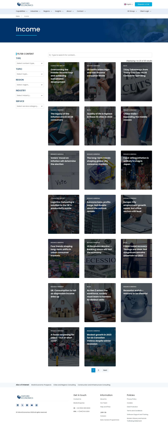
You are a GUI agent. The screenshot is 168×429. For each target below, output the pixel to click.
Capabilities (22, 11)
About (70, 11)
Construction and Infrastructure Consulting (94, 385)
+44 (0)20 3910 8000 (83, 408)
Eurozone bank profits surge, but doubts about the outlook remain (98, 207)
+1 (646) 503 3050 (83, 411)
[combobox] (28, 63)
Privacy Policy (131, 399)
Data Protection (132, 407)
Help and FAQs (105, 407)
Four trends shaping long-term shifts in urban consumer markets (61, 251)
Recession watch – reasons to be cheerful (135, 292)
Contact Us (77, 399)
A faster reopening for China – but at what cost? (62, 337)
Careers (103, 416)
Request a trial (142, 4)
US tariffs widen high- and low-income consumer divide (98, 72)
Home (18, 16)
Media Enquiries (79, 403)
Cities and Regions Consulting (64, 385)
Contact (81, 11)
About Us (103, 399)
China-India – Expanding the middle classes (135, 116)
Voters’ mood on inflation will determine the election (63, 161)
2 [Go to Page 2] (98, 370)
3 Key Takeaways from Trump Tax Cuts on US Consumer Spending (135, 72)
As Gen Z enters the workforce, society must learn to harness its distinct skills (99, 295)
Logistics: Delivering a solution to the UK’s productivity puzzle (62, 205)
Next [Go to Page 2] (105, 370)
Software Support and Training (137, 414)
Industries (36, 11)
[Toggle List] (42, 63)
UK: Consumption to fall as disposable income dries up (63, 293)
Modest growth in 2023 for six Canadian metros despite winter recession (99, 339)
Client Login (146, 11)
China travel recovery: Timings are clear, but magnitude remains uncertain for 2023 (135, 251)
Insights (59, 11)
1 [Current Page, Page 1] (93, 370)
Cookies (130, 403)
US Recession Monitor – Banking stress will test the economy (99, 249)
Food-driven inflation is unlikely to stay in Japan (136, 161)
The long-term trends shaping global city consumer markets (98, 161)
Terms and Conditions (134, 411)
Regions (48, 11)
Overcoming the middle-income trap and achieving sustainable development (62, 75)
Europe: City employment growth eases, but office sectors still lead (134, 207)
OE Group (132, 11)
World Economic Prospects (41, 385)
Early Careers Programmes (109, 420)
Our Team (103, 403)
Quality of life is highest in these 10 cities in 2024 (99, 115)
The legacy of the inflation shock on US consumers (62, 116)
